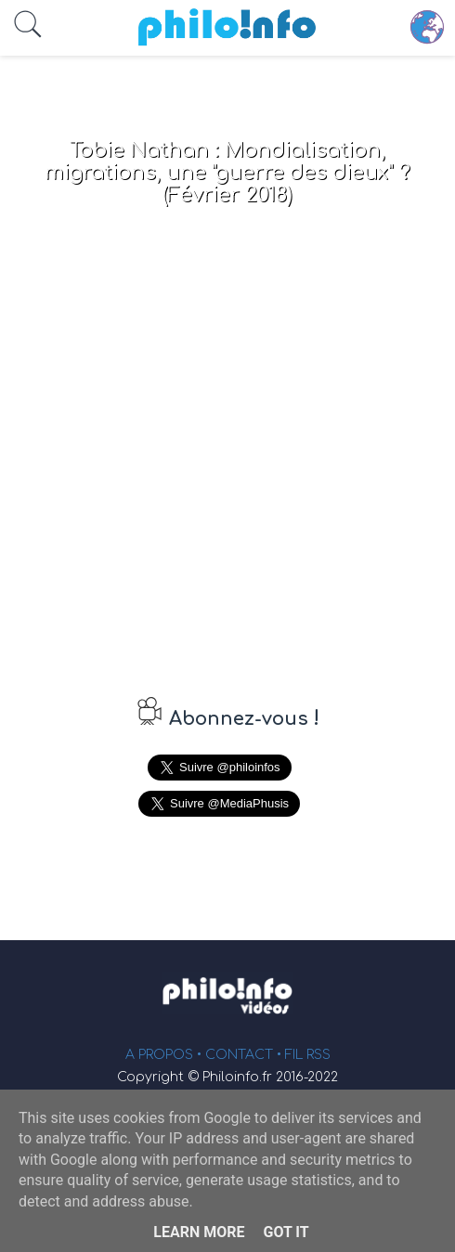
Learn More (198, 1232)
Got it (285, 1232)
